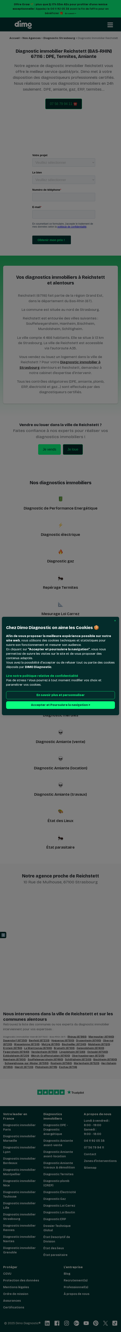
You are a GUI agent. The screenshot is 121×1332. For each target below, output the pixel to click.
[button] (115, 621)
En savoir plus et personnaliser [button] (60, 695)
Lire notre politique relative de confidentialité (42, 676)
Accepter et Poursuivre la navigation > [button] (60, 705)
